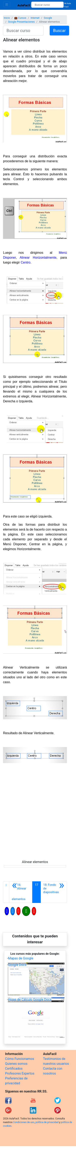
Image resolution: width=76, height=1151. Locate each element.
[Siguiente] (54, 892)
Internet (35, 17)
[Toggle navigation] (6, 4)
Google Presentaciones (21, 21)
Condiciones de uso (23, 1122)
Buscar (59, 30)
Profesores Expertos (19, 1073)
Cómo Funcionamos (19, 1059)
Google (48, 17)
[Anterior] (20, 892)
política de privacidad (46, 1122)
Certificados (13, 1068)
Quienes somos (16, 1064)
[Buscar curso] (47, 5)
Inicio (7, 17)
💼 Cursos (20, 17)
